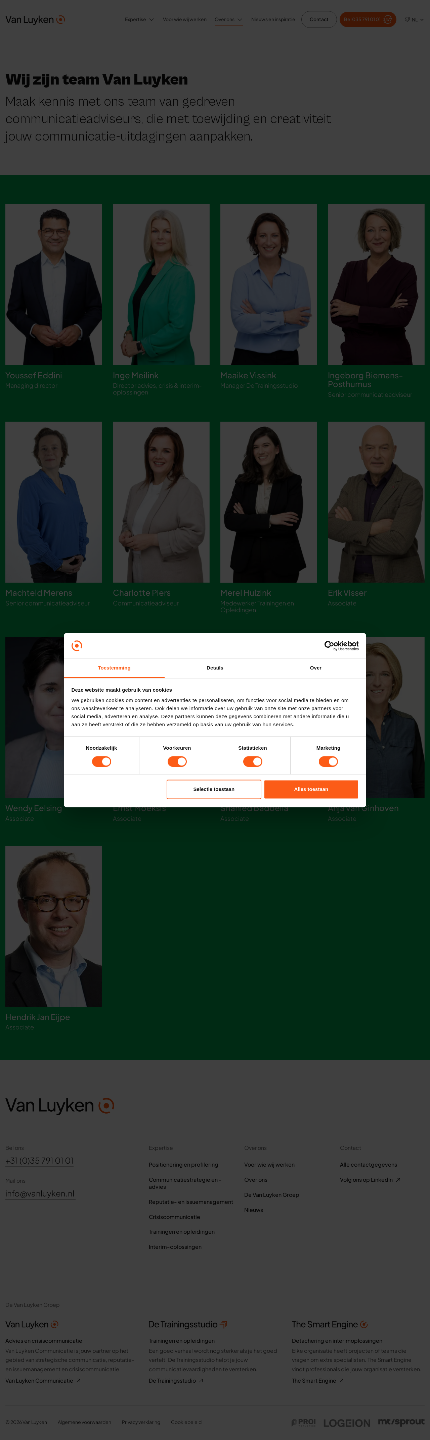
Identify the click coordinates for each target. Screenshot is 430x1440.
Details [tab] (215, 668)
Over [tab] (316, 668)
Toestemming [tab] (114, 668)
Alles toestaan (311, 789)
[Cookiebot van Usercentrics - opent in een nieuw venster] (329, 646)
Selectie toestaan (214, 789)
